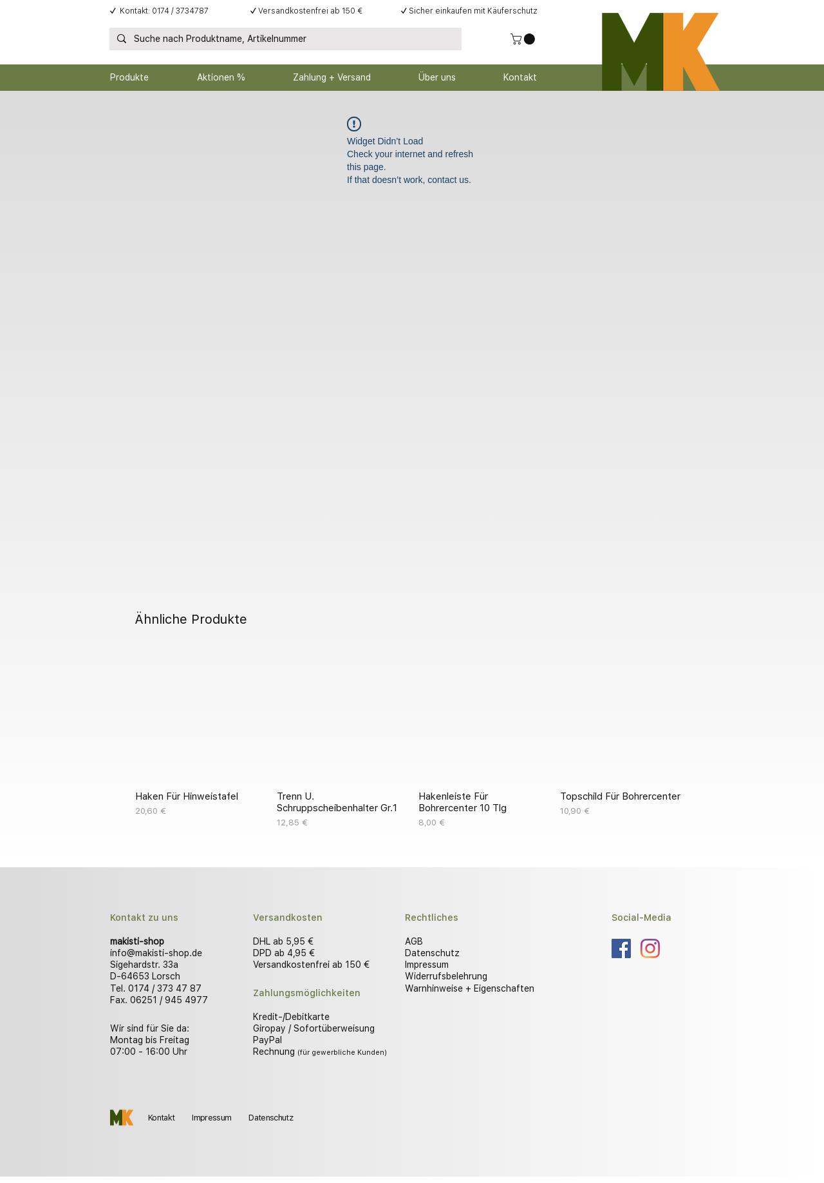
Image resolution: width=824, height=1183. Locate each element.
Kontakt (161, 1117)
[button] (524, 39)
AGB (414, 941)
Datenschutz (432, 953)
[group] (412, 740)
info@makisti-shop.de (156, 953)
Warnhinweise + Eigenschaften (469, 988)
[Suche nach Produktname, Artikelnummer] (284, 39)
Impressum (427, 964)
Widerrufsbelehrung (446, 976)
